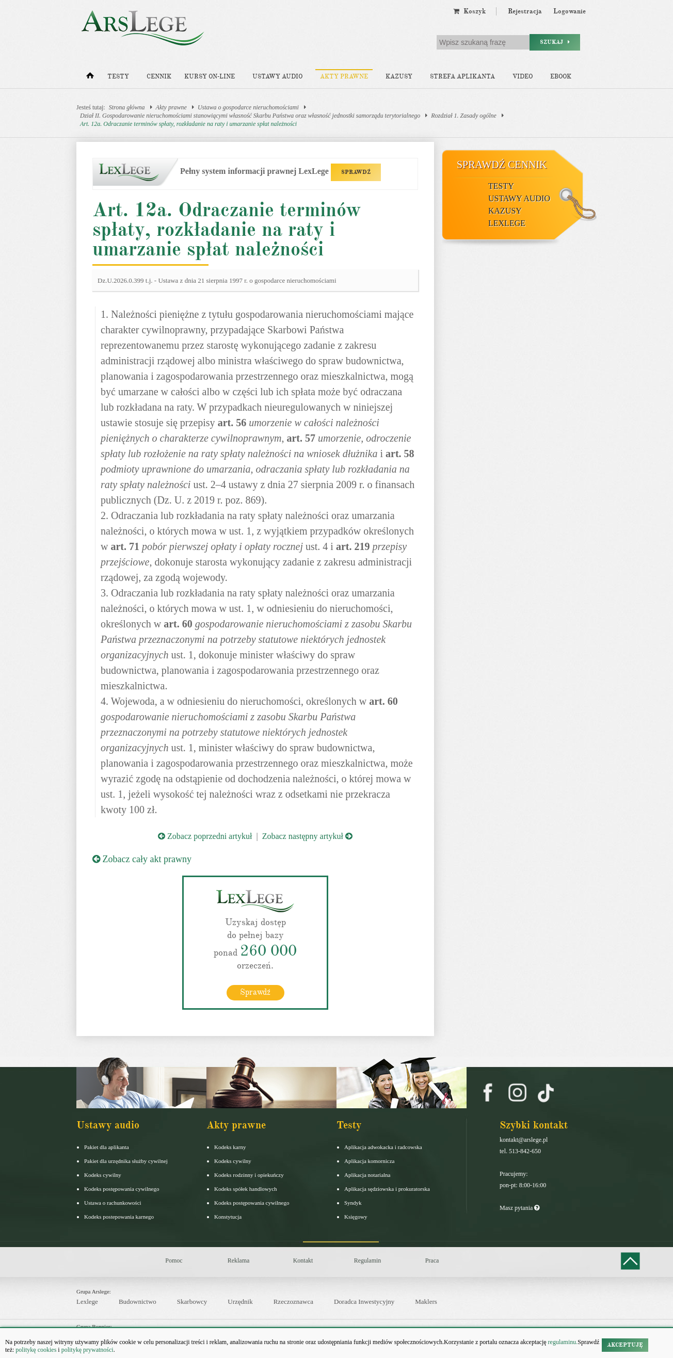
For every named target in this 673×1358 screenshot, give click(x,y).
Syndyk (353, 1203)
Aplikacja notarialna (367, 1175)
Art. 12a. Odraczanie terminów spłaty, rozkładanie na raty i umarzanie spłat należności (188, 123)
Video (522, 76)
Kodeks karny (230, 1147)
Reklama (239, 1260)
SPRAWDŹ (356, 172)
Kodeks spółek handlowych (245, 1189)
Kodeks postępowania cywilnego (121, 1189)
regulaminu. (562, 1342)
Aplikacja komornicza (369, 1161)
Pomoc (173, 1260)
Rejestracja (525, 11)
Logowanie (569, 11)
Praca (432, 1260)
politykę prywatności (87, 1349)
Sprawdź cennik (502, 164)
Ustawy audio (277, 76)
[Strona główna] (90, 78)
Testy (118, 76)
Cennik (159, 76)
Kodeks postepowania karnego (119, 1217)
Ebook (560, 76)
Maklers (426, 1301)
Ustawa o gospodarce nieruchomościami (248, 107)
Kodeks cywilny (102, 1175)
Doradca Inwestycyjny (364, 1301)
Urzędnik (240, 1301)
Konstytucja (228, 1217)
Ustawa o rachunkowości (112, 1203)
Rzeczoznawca (293, 1301)
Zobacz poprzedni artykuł (205, 836)
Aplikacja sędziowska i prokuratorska (387, 1189)
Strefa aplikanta (462, 76)
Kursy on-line (209, 76)
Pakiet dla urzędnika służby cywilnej (126, 1161)
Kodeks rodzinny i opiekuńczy (249, 1175)
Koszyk (469, 11)
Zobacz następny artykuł (307, 836)
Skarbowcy (192, 1301)
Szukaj (555, 42)
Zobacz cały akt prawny (141, 859)
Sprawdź (255, 992)
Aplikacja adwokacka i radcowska (383, 1147)
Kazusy (399, 76)
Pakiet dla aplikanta (106, 1147)
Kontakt (303, 1260)
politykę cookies (35, 1349)
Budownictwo (137, 1301)
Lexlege (87, 1301)
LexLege (506, 223)
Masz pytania (519, 1207)
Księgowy (355, 1217)
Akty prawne (344, 76)
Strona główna (127, 107)
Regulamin (367, 1260)
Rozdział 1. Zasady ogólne (463, 115)
